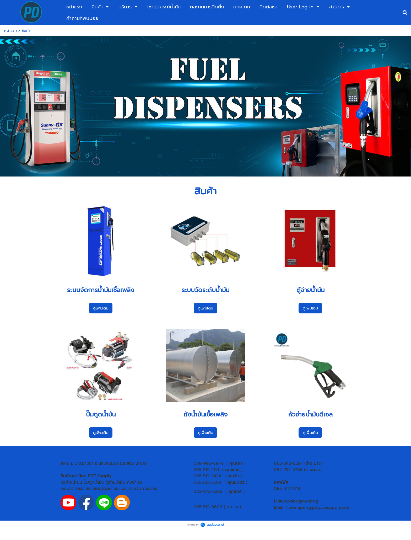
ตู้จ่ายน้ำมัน (115, 482)
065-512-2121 (206, 470)
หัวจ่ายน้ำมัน (71, 482)
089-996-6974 (208, 463)
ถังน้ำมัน (134, 482)
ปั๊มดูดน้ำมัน (94, 482)
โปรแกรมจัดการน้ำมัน (139, 488)
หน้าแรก (10, 30)
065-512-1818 (287, 488)
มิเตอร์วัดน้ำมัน (105, 488)
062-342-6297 (288, 463)
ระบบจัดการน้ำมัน (76, 488)
